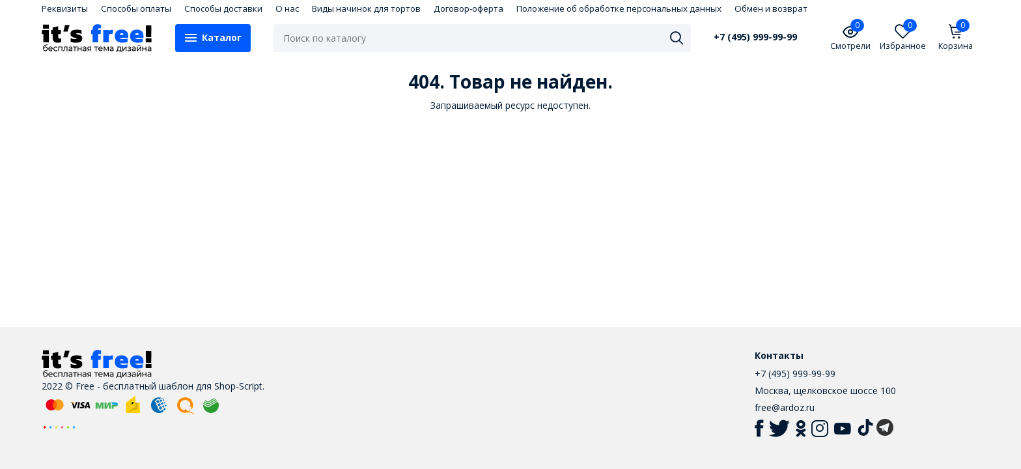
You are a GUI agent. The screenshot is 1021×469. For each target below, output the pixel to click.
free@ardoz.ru (785, 407)
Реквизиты (65, 8)
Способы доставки (223, 8)
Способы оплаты (136, 8)
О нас (287, 8)
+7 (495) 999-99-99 (755, 37)
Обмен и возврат (770, 8)
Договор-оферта (468, 8)
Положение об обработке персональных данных (618, 8)
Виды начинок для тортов (366, 8)
